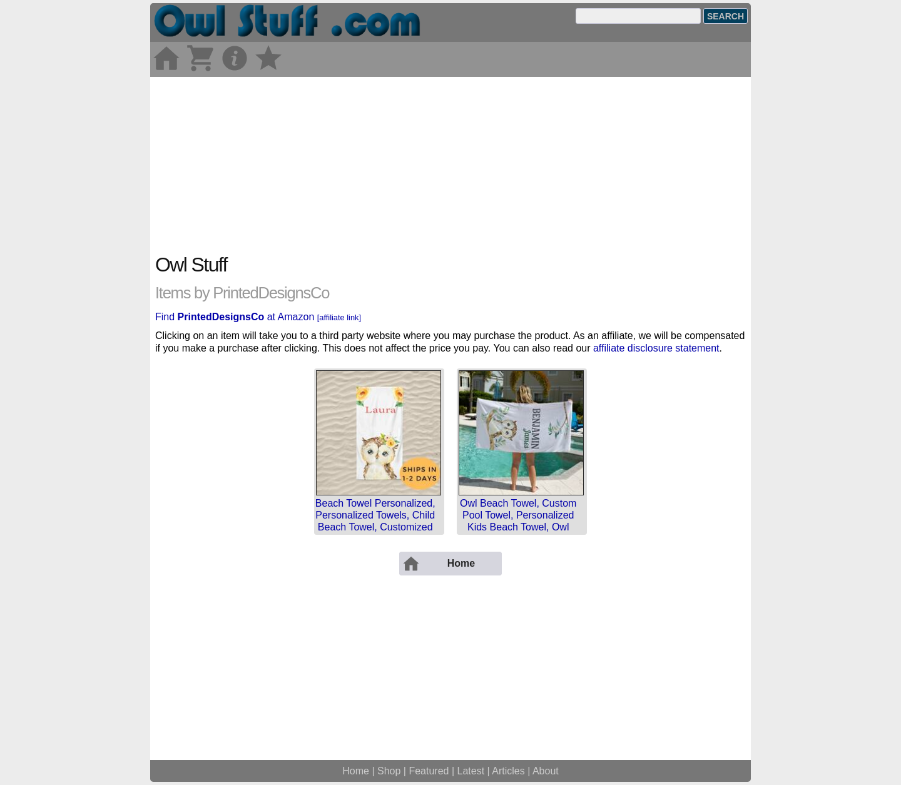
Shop (388, 771)
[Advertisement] (450, 164)
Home (355, 771)
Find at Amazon (258, 316)
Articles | (512, 771)
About (545, 771)
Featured (429, 771)
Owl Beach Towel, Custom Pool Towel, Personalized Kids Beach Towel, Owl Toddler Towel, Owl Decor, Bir (518, 527)
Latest (471, 771)
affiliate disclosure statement (656, 348)
